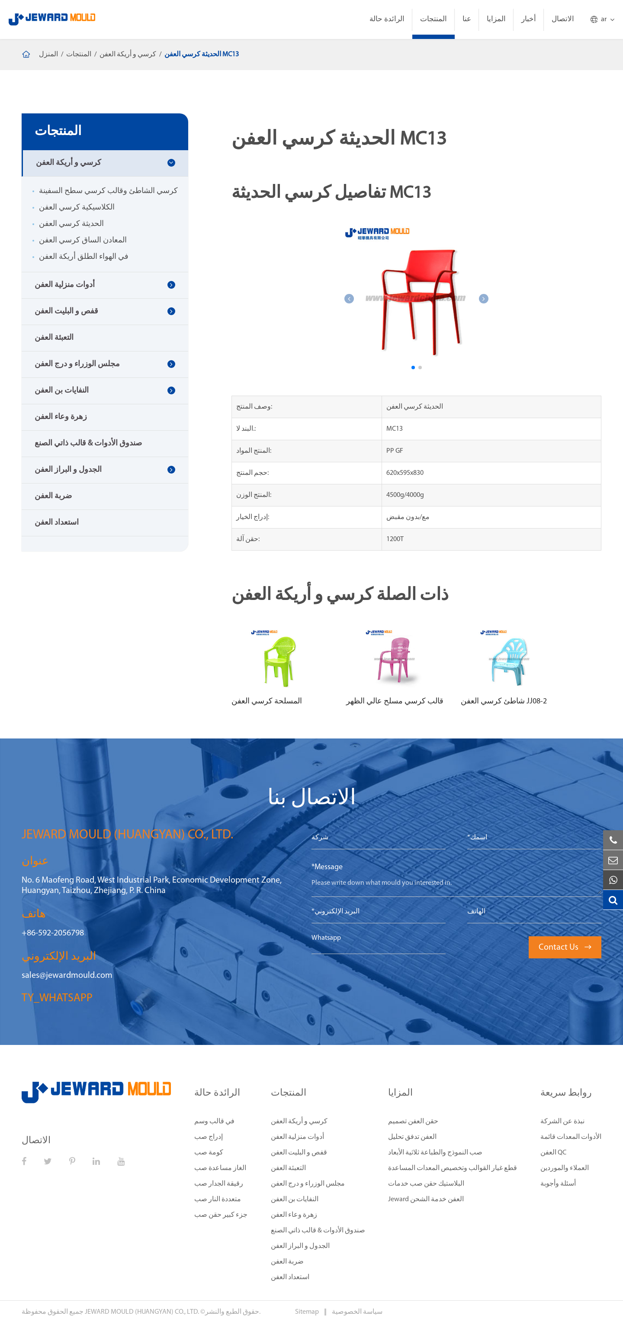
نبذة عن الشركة (562, 1121)
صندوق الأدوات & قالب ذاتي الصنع (88, 443)
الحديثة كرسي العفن (71, 224)
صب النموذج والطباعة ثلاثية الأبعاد (435, 1152)
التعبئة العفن (54, 338)
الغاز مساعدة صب (220, 1168)
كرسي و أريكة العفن (128, 54)
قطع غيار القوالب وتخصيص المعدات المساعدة (452, 1168)
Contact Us (565, 947)
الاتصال (563, 19)
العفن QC (553, 1152)
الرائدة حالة (387, 19)
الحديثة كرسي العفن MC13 (201, 54)
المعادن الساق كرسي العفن (83, 240)
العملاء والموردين (564, 1168)
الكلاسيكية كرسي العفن (77, 207)
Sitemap (307, 1312)
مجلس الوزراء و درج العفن (77, 364)
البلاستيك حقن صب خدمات (426, 1183)
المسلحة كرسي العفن (266, 701)
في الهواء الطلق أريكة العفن (83, 257)
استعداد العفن (57, 523)
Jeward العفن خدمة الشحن (426, 1199)
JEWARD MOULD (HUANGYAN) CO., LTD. (142, 1312)
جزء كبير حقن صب (220, 1215)
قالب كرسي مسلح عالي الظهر (394, 701)
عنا (466, 19)
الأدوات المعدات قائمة (570, 1137)
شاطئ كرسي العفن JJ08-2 (504, 701)
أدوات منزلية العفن (65, 285)
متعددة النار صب (217, 1199)
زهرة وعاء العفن (61, 417)
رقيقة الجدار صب (218, 1183)
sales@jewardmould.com (67, 975)
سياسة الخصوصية (357, 1312)
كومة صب (208, 1152)
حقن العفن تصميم (413, 1121)
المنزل (48, 54)
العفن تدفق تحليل (412, 1137)
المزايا (496, 19)
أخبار (528, 19)
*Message (327, 867)
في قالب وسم (214, 1121)
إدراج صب (208, 1137)
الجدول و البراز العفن (68, 470)
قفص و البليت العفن (66, 311)
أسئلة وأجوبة (558, 1183)
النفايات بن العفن (62, 391)
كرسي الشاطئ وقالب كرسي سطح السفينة (108, 191)
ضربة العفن (53, 496)
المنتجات (433, 19)
